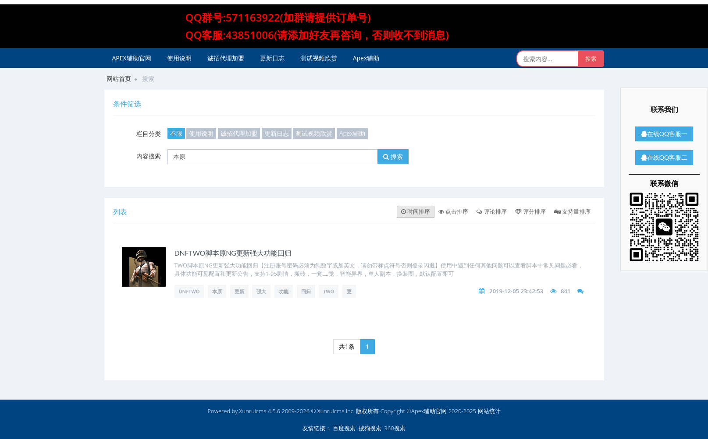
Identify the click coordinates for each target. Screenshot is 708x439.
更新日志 (272, 58)
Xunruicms (253, 411)
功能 (283, 291)
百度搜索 (344, 428)
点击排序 (453, 211)
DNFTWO (189, 291)
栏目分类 (148, 134)
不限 (176, 133)
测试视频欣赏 (318, 58)
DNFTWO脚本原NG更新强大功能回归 (233, 253)
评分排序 (530, 211)
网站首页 (119, 78)
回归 (306, 291)
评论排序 (491, 211)
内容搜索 (148, 156)
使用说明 (179, 58)
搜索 (393, 156)
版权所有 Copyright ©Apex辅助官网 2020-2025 (416, 411)
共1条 (347, 346)
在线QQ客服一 (664, 133)
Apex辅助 (366, 58)
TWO (328, 291)
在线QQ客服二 (664, 157)
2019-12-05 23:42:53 (516, 291)
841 (565, 291)
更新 (239, 291)
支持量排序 (572, 211)
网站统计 (489, 411)
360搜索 (394, 428)
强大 (261, 291)
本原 (217, 291)
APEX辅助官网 (131, 58)
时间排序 (415, 211)
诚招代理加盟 (225, 58)
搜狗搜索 (370, 428)
